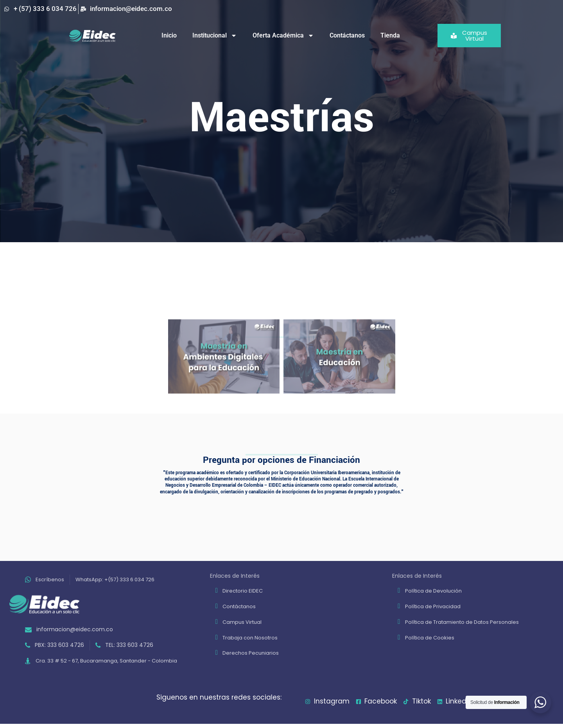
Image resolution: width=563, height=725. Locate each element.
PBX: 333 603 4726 (59, 645)
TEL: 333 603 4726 (129, 645)
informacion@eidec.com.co (74, 629)
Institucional (214, 36)
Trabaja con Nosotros (250, 637)
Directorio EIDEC (242, 591)
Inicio (169, 35)
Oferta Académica (283, 36)
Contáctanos (347, 35)
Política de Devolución (433, 591)
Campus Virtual (242, 622)
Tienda (390, 35)
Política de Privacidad (433, 606)
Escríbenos (50, 579)
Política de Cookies (429, 637)
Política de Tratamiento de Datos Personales (462, 622)
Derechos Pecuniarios (250, 653)
